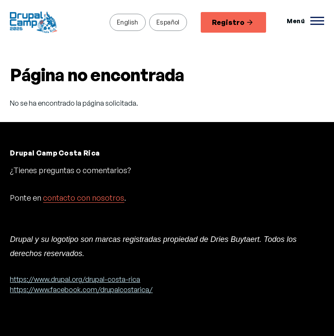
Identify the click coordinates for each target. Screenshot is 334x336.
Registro (232, 22)
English (127, 22)
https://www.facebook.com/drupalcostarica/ (81, 289)
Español (168, 22)
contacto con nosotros (83, 197)
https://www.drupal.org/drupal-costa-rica (75, 279)
